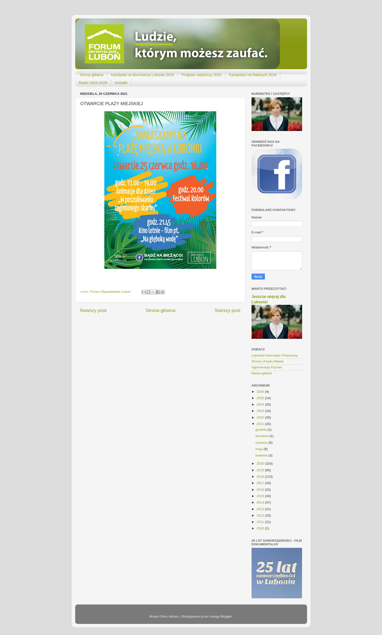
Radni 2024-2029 (93, 83)
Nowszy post (93, 310)
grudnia (261, 429)
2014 (260, 502)
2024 (260, 404)
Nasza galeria (262, 373)
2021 (260, 424)
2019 (260, 470)
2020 (260, 463)
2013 (260, 509)
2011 (260, 522)
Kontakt (121, 83)
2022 (260, 417)
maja (259, 449)
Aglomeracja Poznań (267, 367)
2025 (260, 398)
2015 (260, 496)
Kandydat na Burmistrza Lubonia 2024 (142, 75)
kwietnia (262, 455)
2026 (260, 391)
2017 (260, 483)
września (262, 436)
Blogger (226, 616)
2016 (260, 489)
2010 (260, 528)
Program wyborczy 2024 (201, 75)
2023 (260, 411)
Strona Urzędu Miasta (268, 361)
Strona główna (91, 75)
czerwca (262, 442)
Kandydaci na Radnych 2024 (252, 75)
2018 (260, 476)
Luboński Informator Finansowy (275, 355)
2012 (260, 515)
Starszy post (227, 310)
